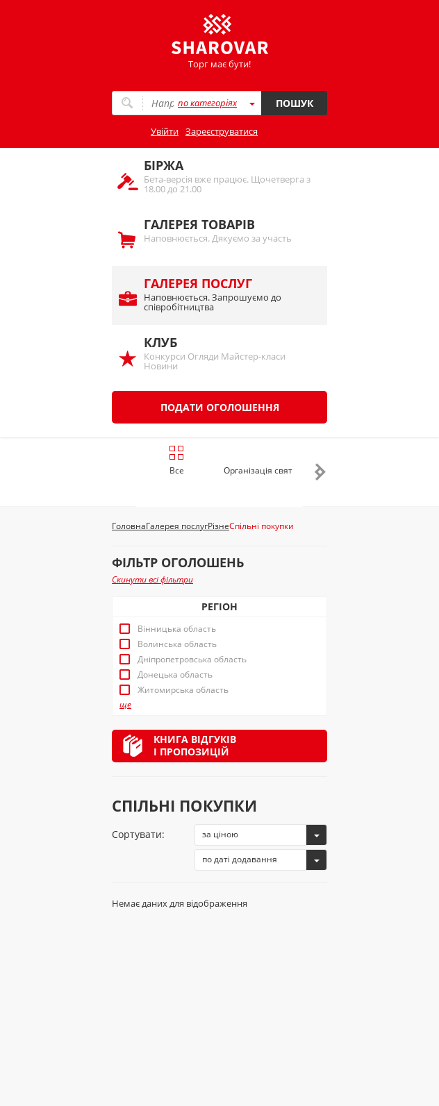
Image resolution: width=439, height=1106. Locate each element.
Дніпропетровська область (192, 659)
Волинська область (177, 644)
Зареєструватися (221, 131)
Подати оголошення (219, 407)
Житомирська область (183, 690)
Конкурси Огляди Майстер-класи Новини (228, 353)
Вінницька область (177, 629)
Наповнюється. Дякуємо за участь (228, 230)
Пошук (294, 103)
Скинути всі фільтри (152, 579)
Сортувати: (138, 834)
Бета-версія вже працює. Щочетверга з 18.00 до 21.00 (228, 176)
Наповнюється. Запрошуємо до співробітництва (228, 294)
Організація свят (258, 470)
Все (176, 460)
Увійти (165, 131)
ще (125, 705)
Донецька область (175, 674)
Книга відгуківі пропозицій (195, 745)
